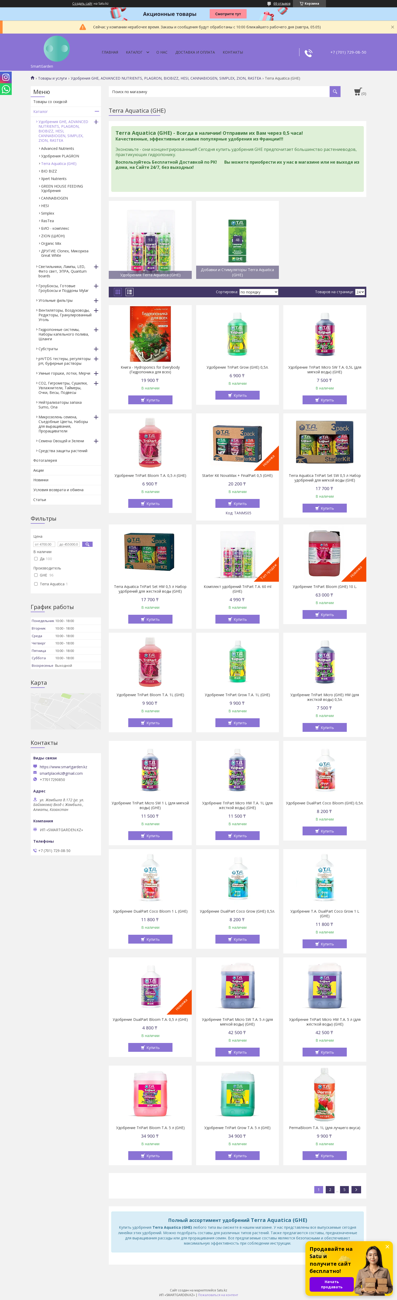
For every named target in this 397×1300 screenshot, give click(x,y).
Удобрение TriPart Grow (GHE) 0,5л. (237, 367)
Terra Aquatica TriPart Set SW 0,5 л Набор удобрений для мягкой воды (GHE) (325, 478)
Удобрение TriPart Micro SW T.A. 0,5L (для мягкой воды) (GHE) (324, 369)
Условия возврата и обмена (58, 489)
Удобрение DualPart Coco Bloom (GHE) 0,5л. (324, 803)
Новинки (40, 479)
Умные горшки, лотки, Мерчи (64, 373)
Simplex (47, 213)
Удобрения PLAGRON (60, 155)
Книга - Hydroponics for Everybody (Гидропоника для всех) (150, 369)
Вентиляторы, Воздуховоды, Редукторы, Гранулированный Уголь (65, 315)
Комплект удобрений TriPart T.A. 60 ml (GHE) (237, 589)
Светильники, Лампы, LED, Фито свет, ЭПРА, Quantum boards (63, 271)
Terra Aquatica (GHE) (58, 163)
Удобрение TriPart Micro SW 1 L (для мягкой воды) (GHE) (150, 805)
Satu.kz (222, 1290)
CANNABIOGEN (54, 198)
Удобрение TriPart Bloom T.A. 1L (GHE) (150, 695)
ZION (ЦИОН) (53, 235)
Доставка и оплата (195, 52)
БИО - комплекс (55, 228)
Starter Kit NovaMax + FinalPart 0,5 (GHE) (237, 475)
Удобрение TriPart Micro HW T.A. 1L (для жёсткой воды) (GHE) (237, 805)
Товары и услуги (52, 78)
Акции (38, 470)
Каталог (134, 52)
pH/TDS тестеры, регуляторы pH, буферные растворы (65, 361)
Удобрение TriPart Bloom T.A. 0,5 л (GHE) (150, 475)
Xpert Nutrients (54, 178)
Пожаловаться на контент (218, 1295)
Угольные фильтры (56, 300)
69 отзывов (281, 3)
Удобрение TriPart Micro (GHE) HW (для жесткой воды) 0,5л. (324, 697)
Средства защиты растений (63, 450)
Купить (153, 399)
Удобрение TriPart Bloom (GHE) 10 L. (325, 586)
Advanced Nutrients (57, 148)
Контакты (233, 52)
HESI (45, 205)
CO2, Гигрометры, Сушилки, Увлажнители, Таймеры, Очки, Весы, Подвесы (63, 388)
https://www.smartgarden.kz (63, 766)
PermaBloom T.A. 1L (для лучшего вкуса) (324, 1127)
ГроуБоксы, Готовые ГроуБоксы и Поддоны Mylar (63, 288)
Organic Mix (51, 243)
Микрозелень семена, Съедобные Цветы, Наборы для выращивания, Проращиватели (63, 423)
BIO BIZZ (49, 171)
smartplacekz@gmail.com (61, 773)
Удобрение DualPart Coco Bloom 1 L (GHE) (150, 911)
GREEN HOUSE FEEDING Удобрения (62, 188)
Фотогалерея (45, 460)
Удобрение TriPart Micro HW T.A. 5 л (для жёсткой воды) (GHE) (325, 1022)
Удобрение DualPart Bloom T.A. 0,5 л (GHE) (150, 1019)
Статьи (39, 499)
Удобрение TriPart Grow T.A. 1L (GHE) (237, 695)
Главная (110, 52)
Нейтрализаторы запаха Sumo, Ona (60, 404)
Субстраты (48, 348)
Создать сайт (82, 3)
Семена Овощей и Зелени (61, 440)
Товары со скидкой (50, 101)
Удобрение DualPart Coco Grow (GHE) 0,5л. (237, 911)
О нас (162, 52)
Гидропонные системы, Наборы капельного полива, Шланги (64, 334)
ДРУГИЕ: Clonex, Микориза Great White (64, 253)
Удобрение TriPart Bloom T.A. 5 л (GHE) (150, 1127)
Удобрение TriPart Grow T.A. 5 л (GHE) (237, 1127)
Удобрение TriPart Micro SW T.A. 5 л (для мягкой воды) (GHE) (237, 1022)
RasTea (47, 220)
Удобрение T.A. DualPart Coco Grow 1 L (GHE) (324, 913)
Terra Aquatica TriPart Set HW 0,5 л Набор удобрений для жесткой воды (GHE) (150, 589)
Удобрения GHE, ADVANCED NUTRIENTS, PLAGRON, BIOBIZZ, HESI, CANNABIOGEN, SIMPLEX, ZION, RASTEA (166, 78)
